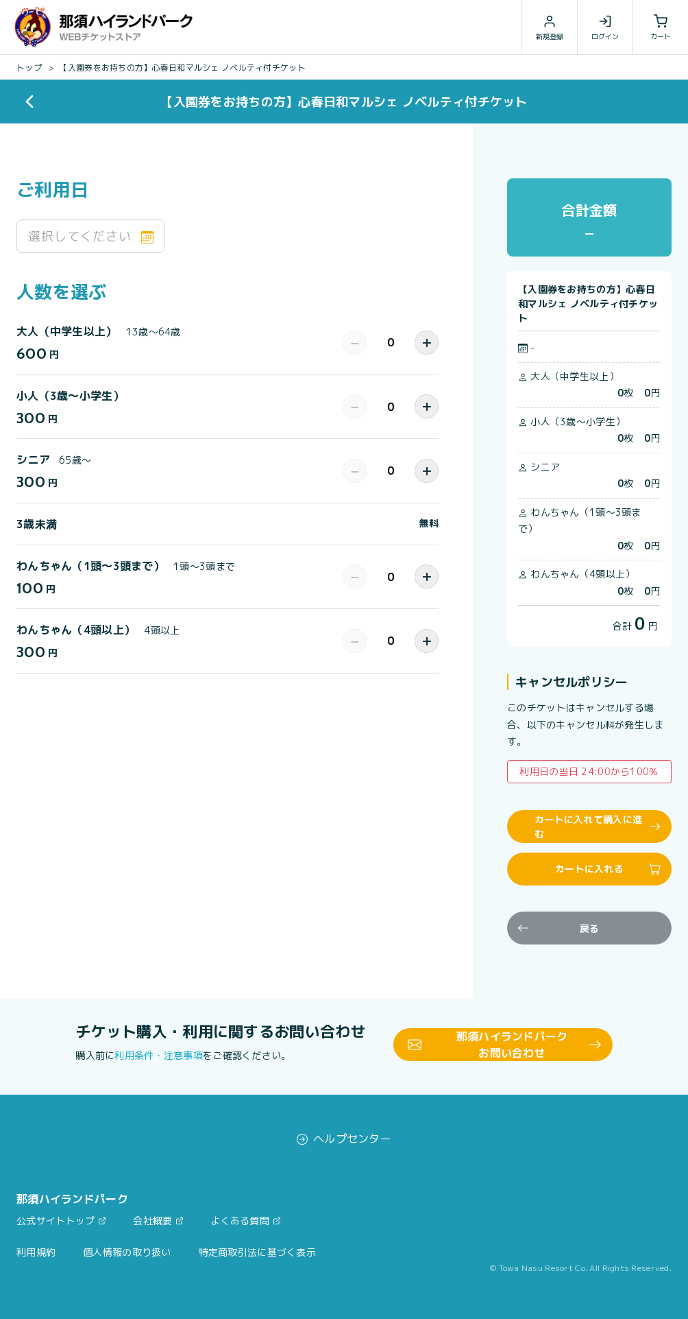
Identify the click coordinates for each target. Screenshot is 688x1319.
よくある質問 (239, 1220)
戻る (558, 928)
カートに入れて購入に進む (598, 826)
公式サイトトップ (55, 1220)
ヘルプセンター (344, 1138)
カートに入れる (608, 868)
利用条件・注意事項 (158, 1055)
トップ (29, 67)
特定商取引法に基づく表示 (257, 1252)
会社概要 (152, 1220)
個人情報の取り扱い (127, 1252)
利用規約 (36, 1252)
